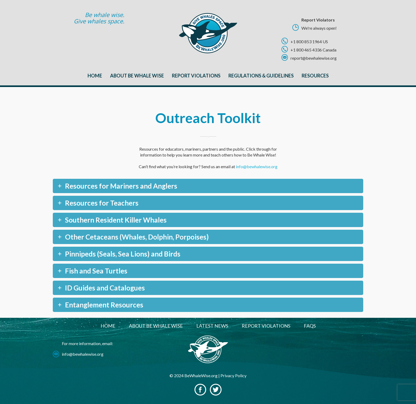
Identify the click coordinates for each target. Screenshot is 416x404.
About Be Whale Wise (137, 76)
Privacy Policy (233, 375)
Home (95, 76)
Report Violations (196, 76)
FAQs (310, 326)
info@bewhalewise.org (257, 166)
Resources (315, 76)
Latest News (212, 326)
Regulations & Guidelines (261, 76)
